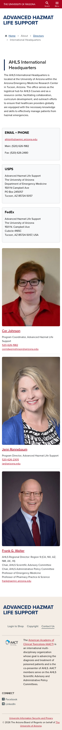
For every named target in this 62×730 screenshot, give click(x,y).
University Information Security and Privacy (31, 718)
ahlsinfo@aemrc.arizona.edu (21, 139)
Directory (38, 36)
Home (12, 36)
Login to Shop (16, 626)
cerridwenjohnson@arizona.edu (20, 349)
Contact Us (47, 626)
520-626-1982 (10, 345)
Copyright (32, 626)
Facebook (11, 699)
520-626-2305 (10, 459)
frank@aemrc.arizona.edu (16, 581)
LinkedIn (11, 704)
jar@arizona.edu (11, 463)
